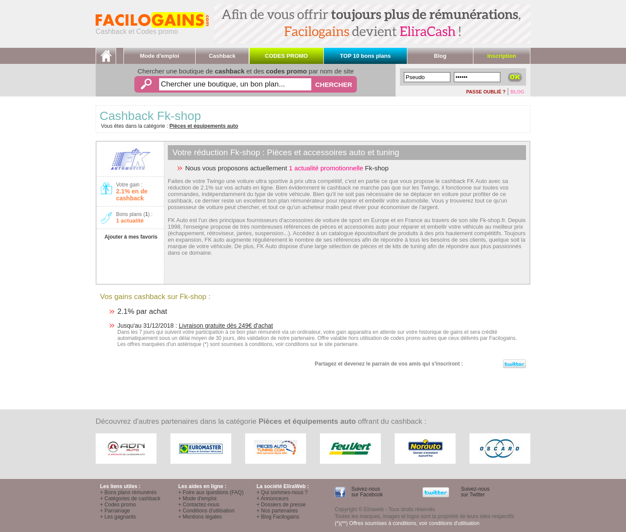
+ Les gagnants (118, 517)
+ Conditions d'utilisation (206, 511)
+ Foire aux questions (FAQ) (210, 492)
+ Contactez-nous (198, 505)
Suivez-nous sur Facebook (366, 492)
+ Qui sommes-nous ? (282, 492)
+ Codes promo (118, 505)
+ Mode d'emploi (197, 498)
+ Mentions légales (200, 517)
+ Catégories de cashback (130, 498)
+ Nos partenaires (277, 511)
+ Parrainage (115, 511)
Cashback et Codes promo (152, 28)
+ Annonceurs (272, 498)
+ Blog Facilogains (277, 517)
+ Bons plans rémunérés (128, 492)
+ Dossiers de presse (281, 505)
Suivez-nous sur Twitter (474, 492)
